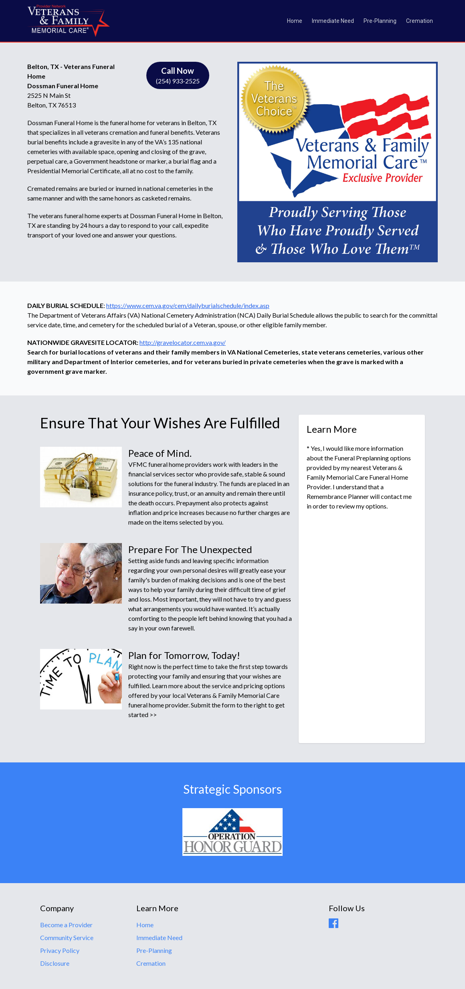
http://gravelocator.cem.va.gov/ (183, 342)
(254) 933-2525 (178, 75)
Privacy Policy (59, 950)
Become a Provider (66, 924)
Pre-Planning (380, 21)
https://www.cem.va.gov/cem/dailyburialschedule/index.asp (187, 305)
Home (294, 21)
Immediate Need (333, 21)
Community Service (66, 937)
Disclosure (54, 963)
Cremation (419, 21)
